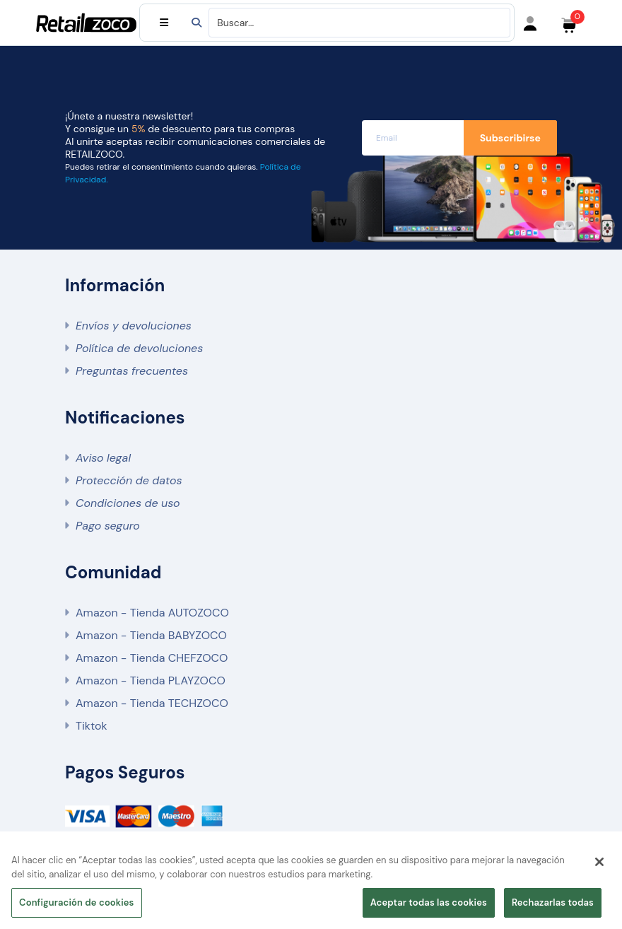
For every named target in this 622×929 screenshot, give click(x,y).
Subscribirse (510, 138)
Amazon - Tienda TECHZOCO (152, 703)
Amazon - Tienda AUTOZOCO (152, 612)
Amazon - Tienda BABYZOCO (151, 635)
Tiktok (91, 725)
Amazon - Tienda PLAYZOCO (150, 680)
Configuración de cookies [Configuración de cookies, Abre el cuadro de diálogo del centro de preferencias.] (76, 902)
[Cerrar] (599, 861)
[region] (311, 884)
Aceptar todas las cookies (428, 902)
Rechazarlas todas (553, 902)
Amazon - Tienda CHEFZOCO (152, 657)
